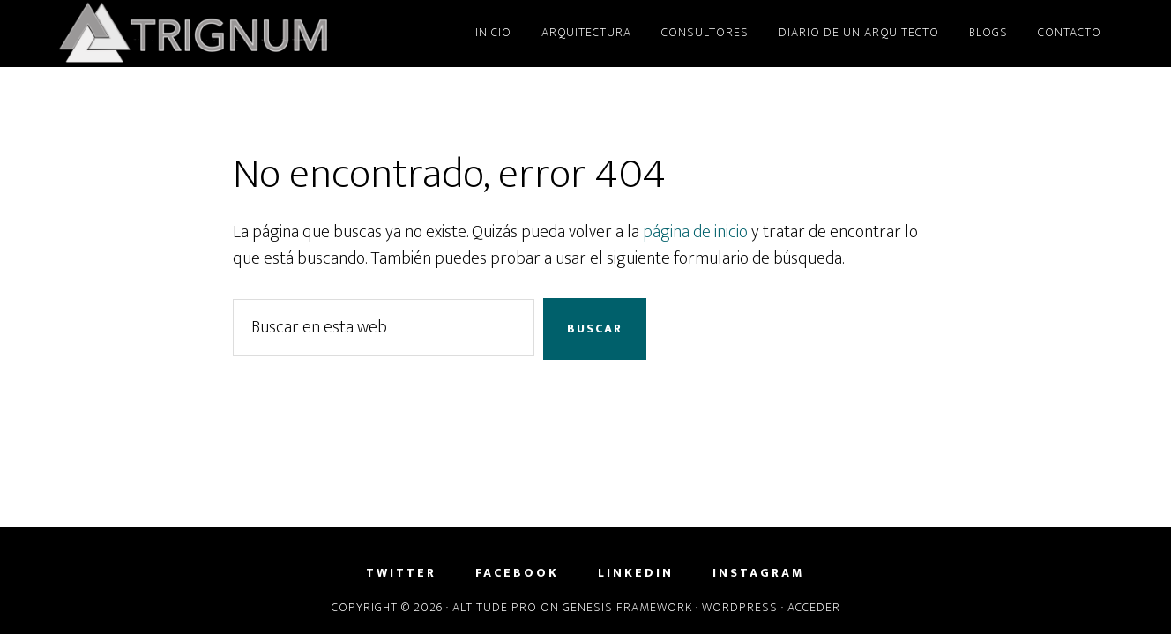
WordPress (740, 607)
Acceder (813, 607)
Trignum (215, 33)
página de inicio (695, 232)
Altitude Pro (494, 607)
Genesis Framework (627, 607)
